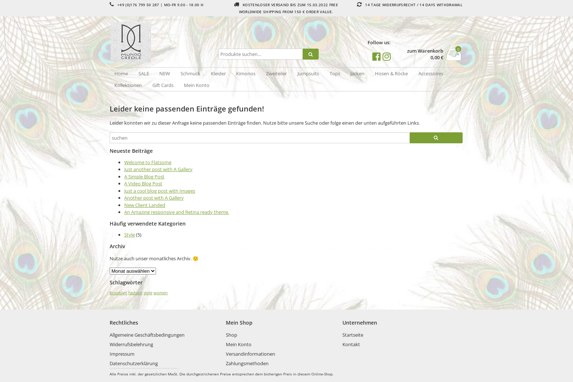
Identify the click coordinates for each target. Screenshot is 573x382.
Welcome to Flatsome (147, 162)
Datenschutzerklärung (134, 363)
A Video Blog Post (143, 183)
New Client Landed (144, 205)
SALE (143, 73)
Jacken (357, 73)
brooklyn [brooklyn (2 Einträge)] (118, 292)
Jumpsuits (308, 73)
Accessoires (430, 73)
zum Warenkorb (425, 51)
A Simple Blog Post (144, 176)
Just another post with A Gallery (158, 169)
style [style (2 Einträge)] (148, 292)
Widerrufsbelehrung (131, 344)
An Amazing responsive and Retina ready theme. (176, 212)
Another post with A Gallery (154, 197)
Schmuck (190, 73)
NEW (164, 73)
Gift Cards (163, 85)
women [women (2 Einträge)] (160, 292)
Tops (335, 73)
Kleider (218, 73)
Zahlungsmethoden (247, 363)
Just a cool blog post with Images (159, 191)
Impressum (122, 354)
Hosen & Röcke (391, 73)
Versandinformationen (250, 354)
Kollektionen (128, 85)
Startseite (352, 335)
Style (129, 234)
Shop (231, 335)
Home (121, 73)
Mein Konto (196, 85)
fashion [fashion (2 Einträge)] (135, 292)
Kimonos (245, 73)
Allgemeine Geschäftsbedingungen (147, 335)
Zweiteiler (276, 73)
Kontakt (351, 344)
